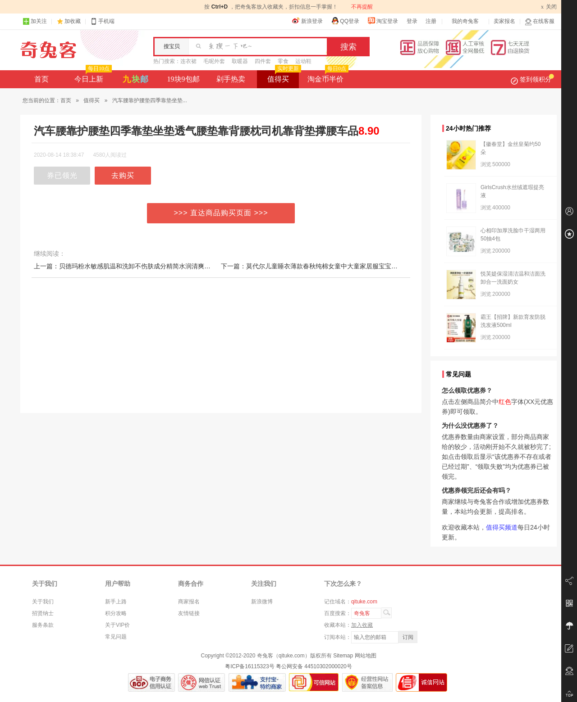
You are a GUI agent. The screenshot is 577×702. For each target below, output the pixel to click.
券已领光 (62, 175)
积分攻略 (116, 613)
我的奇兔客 (465, 21)
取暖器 (240, 61)
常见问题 (116, 637)
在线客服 (539, 21)
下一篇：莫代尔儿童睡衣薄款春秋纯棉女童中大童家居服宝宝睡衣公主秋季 (325, 266)
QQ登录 (345, 20)
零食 (283, 61)
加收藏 (72, 21)
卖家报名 (504, 21)
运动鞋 (303, 61)
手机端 (102, 21)
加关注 (35, 21)
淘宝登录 (382, 20)
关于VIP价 (117, 625)
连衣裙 (188, 61)
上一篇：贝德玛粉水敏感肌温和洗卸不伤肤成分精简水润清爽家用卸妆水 (135, 266)
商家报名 (189, 601)
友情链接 (189, 613)
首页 (41, 79)
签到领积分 (532, 79)
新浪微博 (262, 601)
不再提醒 (362, 7)
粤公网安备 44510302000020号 (314, 666)
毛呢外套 (214, 61)
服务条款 (43, 625)
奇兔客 (48, 50)
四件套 (263, 61)
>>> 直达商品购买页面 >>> (221, 213)
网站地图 (365, 655)
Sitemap (343, 655)
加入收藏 (362, 625)
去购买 (122, 175)
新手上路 (116, 601)
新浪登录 (307, 20)
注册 (431, 21)
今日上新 (92, 76)
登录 (412, 21)
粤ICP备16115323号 (249, 666)
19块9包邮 (183, 79)
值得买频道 (501, 527)
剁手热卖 (230, 79)
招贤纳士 (43, 613)
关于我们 (43, 601)
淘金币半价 (327, 76)
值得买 (283, 76)
